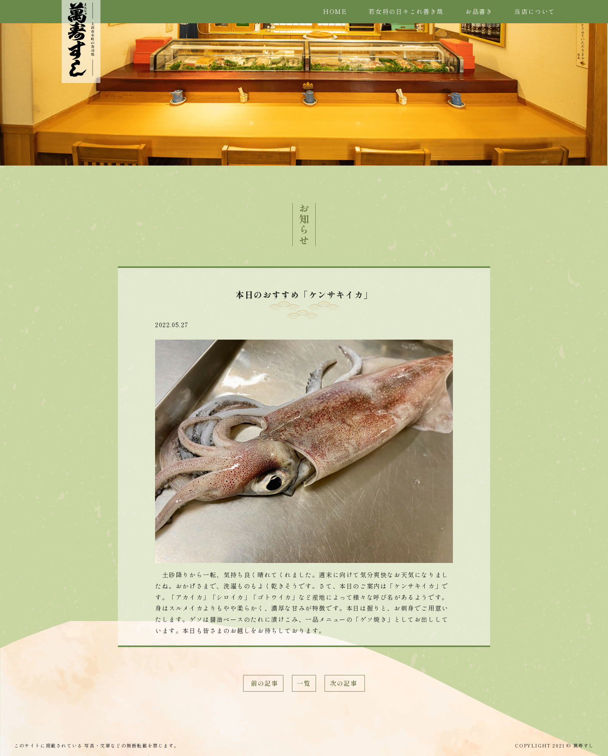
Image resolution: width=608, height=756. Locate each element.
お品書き (478, 11)
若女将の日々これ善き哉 (406, 11)
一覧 (304, 683)
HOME (335, 11)
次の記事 (344, 683)
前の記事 (263, 683)
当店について (534, 11)
